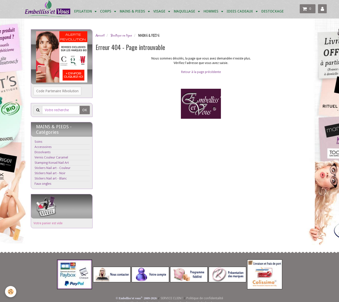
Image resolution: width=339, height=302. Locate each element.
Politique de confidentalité (204, 298)
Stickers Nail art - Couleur (53, 168)
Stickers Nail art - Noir (50, 173)
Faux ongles (43, 184)
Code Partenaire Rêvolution (57, 91)
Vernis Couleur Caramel (51, 157)
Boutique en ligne (121, 35)
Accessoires (43, 147)
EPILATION (83, 11)
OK (84, 110)
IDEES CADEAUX (240, 11)
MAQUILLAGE (185, 11)
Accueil (100, 35)
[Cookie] (10, 291)
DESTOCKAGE (272, 11)
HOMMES (211, 11)
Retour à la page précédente (201, 72)
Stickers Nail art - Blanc (51, 178)
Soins (38, 142)
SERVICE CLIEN (171, 298)
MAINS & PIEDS (133, 11)
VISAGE (159, 11)
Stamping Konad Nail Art (52, 162)
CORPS (106, 11)
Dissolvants (43, 152)
